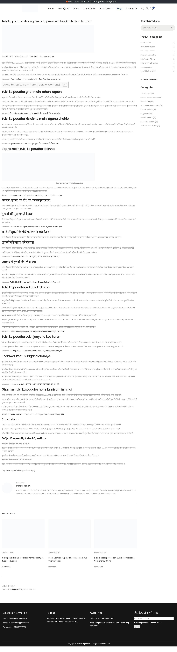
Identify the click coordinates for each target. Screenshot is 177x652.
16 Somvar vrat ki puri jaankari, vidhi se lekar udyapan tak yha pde (36, 227)
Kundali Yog (145, 101)
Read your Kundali (148, 122)
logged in (16, 589)
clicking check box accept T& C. (147, 623)
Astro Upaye (145, 93)
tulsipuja (32, 470)
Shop (92, 623)
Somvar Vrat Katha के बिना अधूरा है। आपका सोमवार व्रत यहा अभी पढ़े (35, 256)
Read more (6, 567)
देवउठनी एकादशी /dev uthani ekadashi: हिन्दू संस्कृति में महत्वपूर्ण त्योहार (35, 113)
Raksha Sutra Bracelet (149, 63)
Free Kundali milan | (107, 623)
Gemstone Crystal (148, 47)
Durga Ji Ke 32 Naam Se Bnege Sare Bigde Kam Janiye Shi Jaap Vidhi (37, 414)
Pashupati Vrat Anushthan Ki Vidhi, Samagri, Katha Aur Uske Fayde (36, 351)
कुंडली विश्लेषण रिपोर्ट (148, 71)
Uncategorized (146, 67)
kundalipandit (23, 485)
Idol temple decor (148, 51)
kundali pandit (22, 56)
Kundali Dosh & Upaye (149, 97)
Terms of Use (52, 621)
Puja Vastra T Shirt (148, 59)
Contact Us (72, 621)
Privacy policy (79, 618)
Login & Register (106, 618)
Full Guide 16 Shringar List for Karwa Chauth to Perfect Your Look (35, 282)
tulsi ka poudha (23, 470)
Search (172, 28)
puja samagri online (148, 55)
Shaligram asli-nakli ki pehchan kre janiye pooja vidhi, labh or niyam (36, 195)
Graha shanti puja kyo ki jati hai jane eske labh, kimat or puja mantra (37, 331)
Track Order (95, 618)
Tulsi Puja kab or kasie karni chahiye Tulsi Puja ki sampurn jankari (36, 79)
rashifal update (147, 118)
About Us (62, 621)
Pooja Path (34, 56)
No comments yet (47, 56)
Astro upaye (11, 470)
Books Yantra (146, 43)
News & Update (147, 109)
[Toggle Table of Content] (63, 85)
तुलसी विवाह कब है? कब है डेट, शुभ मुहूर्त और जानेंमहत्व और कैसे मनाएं (34, 143)
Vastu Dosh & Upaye (149, 126)
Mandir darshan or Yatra (150, 105)
